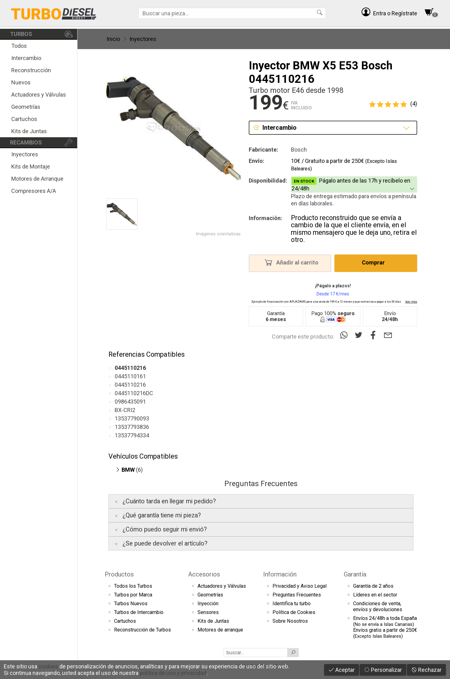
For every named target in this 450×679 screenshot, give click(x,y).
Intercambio (26, 58)
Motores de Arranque (37, 178)
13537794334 (132, 435)
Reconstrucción (31, 70)
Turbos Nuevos (131, 603)
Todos (19, 46)
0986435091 (130, 401)
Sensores (208, 612)
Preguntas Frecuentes (296, 595)
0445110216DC (134, 393)
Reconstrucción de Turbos (142, 630)
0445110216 (130, 384)
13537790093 (132, 418)
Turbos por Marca (133, 595)
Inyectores (24, 154)
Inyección (208, 603)
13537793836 (132, 427)
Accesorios (204, 574)
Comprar (375, 262)
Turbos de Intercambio (138, 612)
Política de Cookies (293, 612)
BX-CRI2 (125, 410)
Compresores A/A (33, 191)
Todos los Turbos (133, 586)
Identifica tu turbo (291, 603)
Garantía (355, 574)
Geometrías (25, 106)
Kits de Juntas (29, 131)
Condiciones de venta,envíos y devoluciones (377, 606)
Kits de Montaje (30, 166)
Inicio (113, 39)
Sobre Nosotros (290, 621)
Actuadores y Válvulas (38, 94)
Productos (119, 574)
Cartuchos (24, 119)
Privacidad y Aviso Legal (299, 586)
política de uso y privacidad (173, 673)
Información (280, 574)
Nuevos (21, 82)
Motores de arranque (220, 630)
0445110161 (130, 376)
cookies (48, 666)
